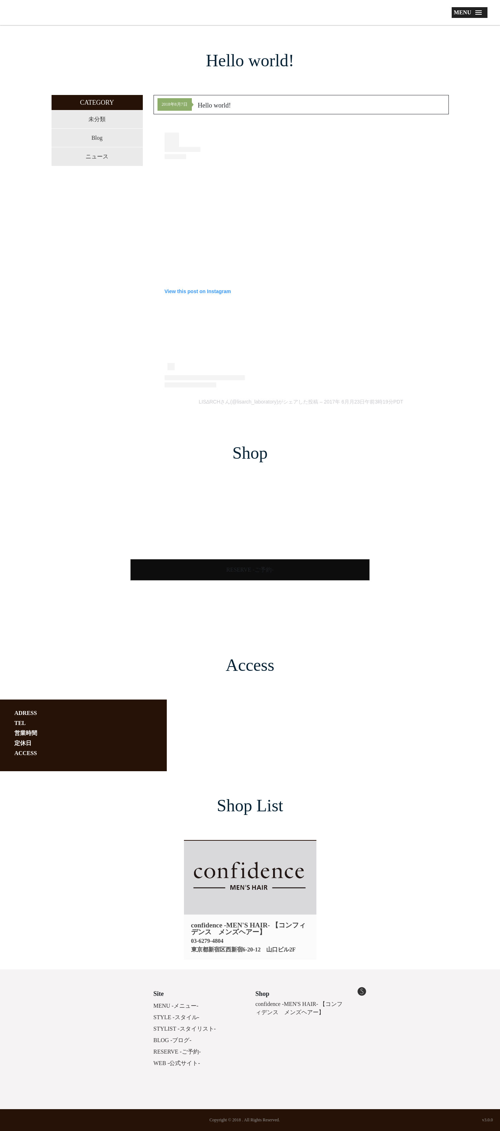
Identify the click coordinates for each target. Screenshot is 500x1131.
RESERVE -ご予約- (250, 570)
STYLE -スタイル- (176, 1017)
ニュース (97, 156)
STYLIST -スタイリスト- (185, 1029)
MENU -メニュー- (176, 1006)
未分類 (97, 119)
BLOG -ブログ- (172, 1040)
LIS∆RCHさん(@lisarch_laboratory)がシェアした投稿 (258, 402)
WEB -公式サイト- (177, 1063)
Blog (96, 138)
